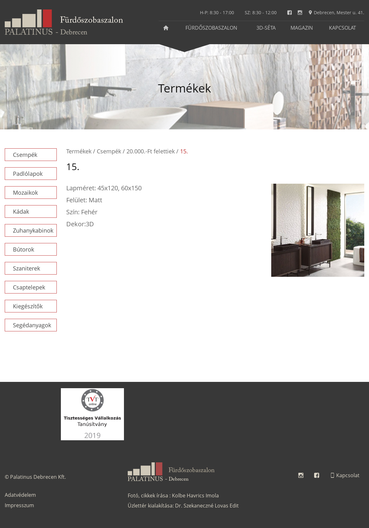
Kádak (21, 211)
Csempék (25, 154)
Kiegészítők (28, 306)
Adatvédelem (20, 494)
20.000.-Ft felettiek (150, 151)
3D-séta (266, 27)
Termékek (78, 151)
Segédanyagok (32, 325)
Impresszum (19, 505)
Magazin (301, 27)
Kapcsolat (342, 27)
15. (184, 151)
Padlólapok (28, 173)
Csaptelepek (29, 287)
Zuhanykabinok (33, 230)
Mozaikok (25, 192)
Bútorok (23, 249)
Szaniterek (26, 268)
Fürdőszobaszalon (211, 27)
